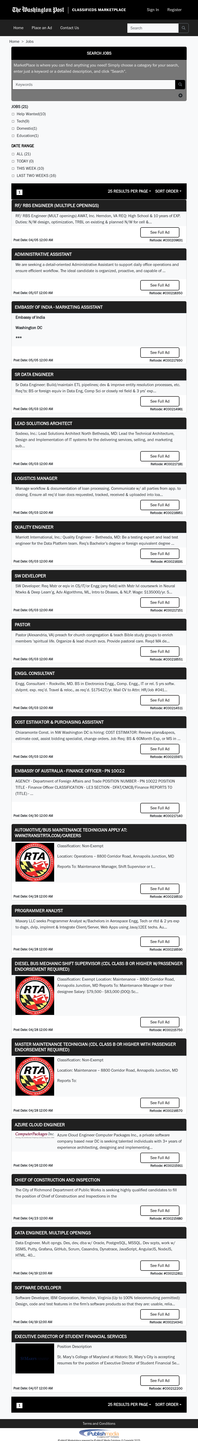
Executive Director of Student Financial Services (71, 1336)
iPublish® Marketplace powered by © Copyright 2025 (99, 1433)
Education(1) (27, 135)
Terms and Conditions (99, 1423)
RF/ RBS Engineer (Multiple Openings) (57, 205)
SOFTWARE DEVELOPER (38, 1287)
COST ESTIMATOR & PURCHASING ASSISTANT (59, 722)
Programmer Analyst (39, 910)
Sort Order (166, 191)
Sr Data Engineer (34, 374)
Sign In (153, 9)
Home (18, 27)
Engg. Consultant (35, 673)
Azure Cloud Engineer (40, 1124)
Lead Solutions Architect (43, 423)
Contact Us (69, 27)
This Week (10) (30, 168)
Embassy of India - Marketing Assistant (59, 307)
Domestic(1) (27, 128)
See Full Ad (160, 232)
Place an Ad (42, 27)
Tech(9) (23, 121)
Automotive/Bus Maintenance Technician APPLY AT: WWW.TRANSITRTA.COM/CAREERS (71, 832)
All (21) (24, 153)
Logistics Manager (36, 478)
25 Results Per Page (128, 191)
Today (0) (25, 161)
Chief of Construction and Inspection (57, 1180)
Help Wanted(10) (31, 113)
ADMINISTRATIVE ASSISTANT (43, 254)
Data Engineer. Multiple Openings (53, 1232)
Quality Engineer (34, 527)
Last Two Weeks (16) (36, 175)
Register (174, 9)
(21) (19, 106)
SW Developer (30, 576)
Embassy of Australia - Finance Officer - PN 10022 (70, 771)
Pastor (22, 624)
